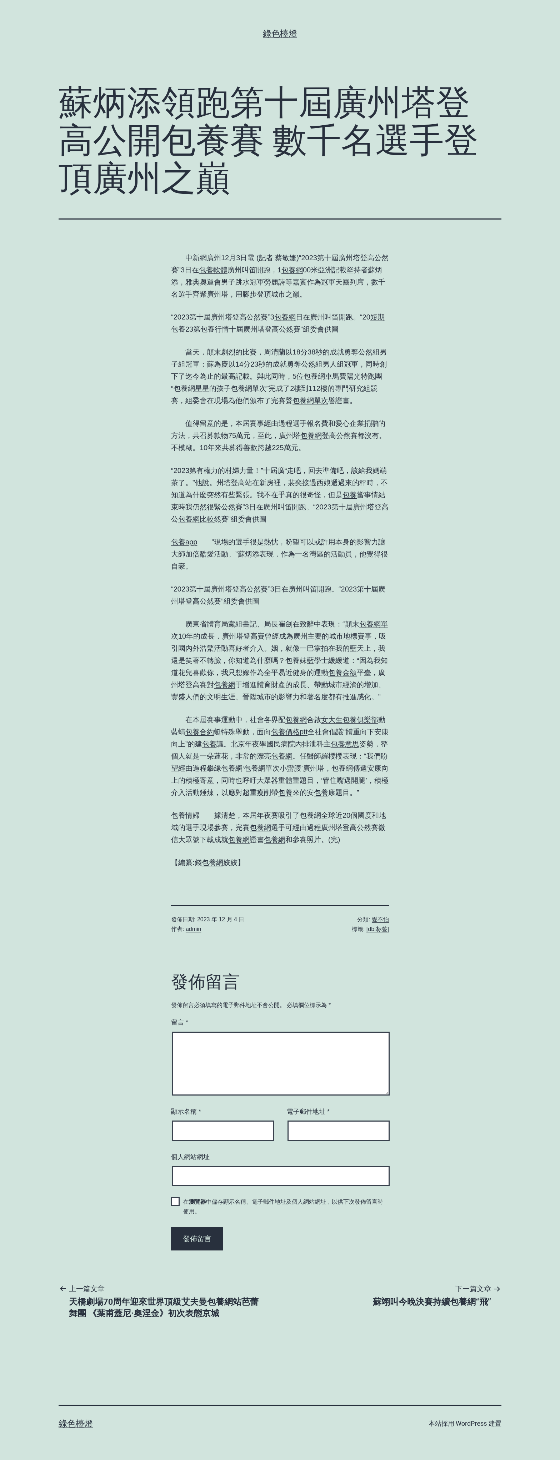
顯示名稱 (186, 1111)
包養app (184, 542)
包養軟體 (213, 270)
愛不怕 (380, 919)
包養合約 (199, 732)
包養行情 (214, 329)
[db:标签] (377, 929)
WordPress (471, 1423)
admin (193, 929)
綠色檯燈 (280, 34)
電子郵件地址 (308, 1111)
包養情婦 (185, 815)
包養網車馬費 (325, 376)
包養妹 (296, 660)
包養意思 (345, 744)
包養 (349, 495)
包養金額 (342, 672)
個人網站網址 (190, 1157)
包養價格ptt (289, 732)
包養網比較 (196, 519)
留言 (179, 1022)
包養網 (292, 270)
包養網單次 (248, 388)
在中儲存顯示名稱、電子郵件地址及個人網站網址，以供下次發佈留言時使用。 (283, 1206)
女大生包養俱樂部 (349, 720)
